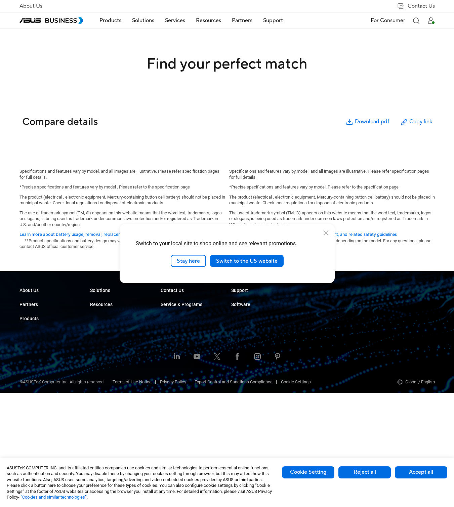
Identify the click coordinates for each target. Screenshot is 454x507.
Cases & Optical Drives (111, 402)
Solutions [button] (143, 20)
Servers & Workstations (112, 351)
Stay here (188, 260)
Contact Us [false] (416, 6)
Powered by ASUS (319, 321)
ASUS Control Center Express (399, 321)
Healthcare (171, 351)
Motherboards (103, 362)
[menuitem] (110, 20)
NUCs (95, 321)
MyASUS (380, 301)
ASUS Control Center (391, 311)
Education (170, 331)
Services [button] (175, 20)
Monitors (98, 331)
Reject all (365, 472)
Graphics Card (103, 372)
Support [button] (273, 20)
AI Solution (171, 311)
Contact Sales (244, 367)
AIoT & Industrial (106, 382)
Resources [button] (208, 20)
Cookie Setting (308, 472)
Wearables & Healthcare (113, 412)
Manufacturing (175, 362)
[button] (416, 20)
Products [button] (110, 20)
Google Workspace (179, 418)
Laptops (98, 301)
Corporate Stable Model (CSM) (330, 311)
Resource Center (247, 301)
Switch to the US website (247, 260)
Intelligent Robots (106, 422)
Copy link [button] (416, 122)
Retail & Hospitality (178, 341)
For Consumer (388, 20)
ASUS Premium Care (321, 301)
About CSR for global (38, 311)
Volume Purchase (248, 357)
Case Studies (243, 311)
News (236, 331)
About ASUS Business (40, 301)
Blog (235, 321)
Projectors (100, 341)
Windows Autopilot (390, 331)
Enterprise (170, 321)
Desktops (99, 311)
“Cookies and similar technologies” (53, 497)
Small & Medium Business (185, 301)
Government (172, 408)
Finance (168, 398)
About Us (30, 6)
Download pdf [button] (367, 122)
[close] (326, 232)
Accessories (102, 432)
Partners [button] (242, 20)
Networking (101, 392)
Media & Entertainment (182, 388)
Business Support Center (325, 347)
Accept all (421, 472)
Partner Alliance (34, 337)
